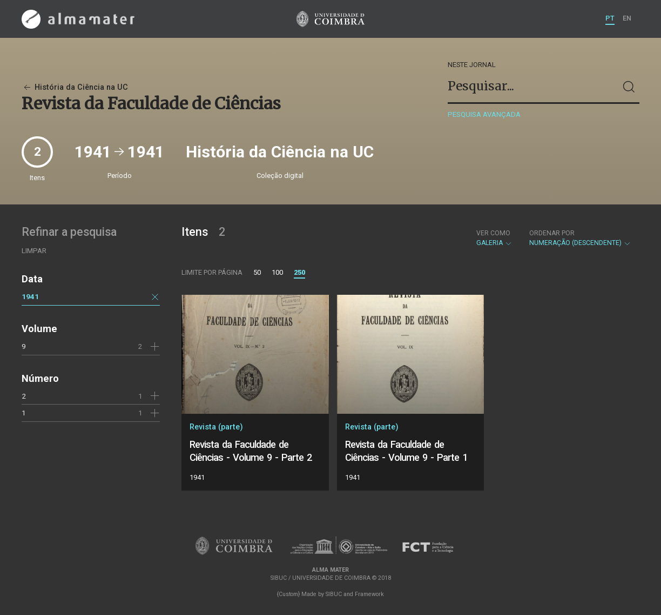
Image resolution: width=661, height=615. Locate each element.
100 (277, 272)
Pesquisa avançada (484, 114)
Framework (369, 594)
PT (610, 18)
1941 (30, 296)
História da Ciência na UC (75, 87)
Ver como (493, 233)
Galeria (494, 238)
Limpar (34, 251)
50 (257, 272)
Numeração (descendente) (580, 238)
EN (627, 18)
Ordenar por (552, 233)
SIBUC (334, 594)
